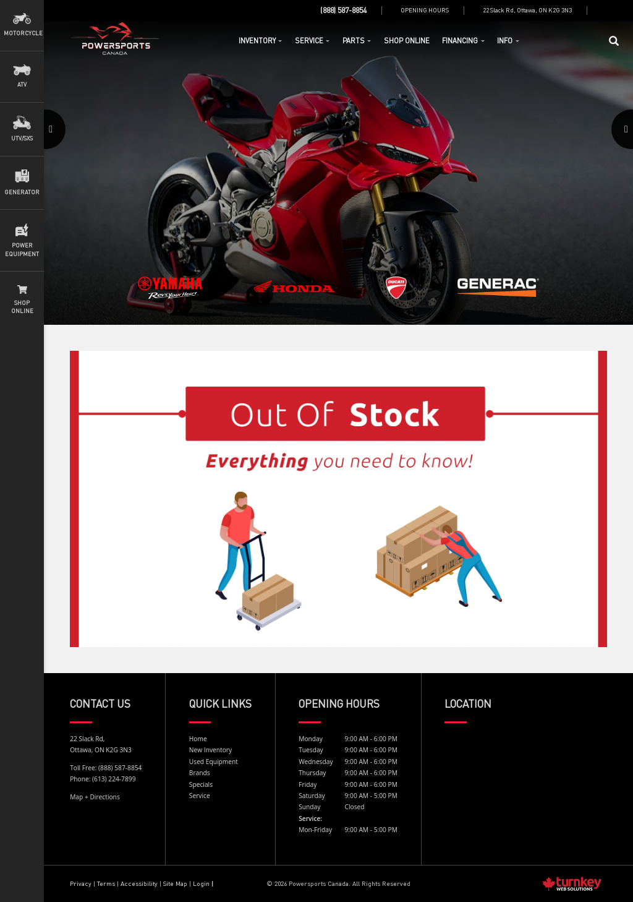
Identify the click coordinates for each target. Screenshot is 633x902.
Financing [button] (463, 41)
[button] (64, 173)
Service (199, 795)
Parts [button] (357, 41)
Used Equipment (213, 761)
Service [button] (312, 41)
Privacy (80, 883)
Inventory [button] (261, 41)
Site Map (175, 883)
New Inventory (210, 749)
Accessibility (140, 883)
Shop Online (407, 41)
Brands (199, 772)
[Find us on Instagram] (614, 10)
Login (201, 883)
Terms (106, 883)
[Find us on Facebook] (605, 10)
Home (115, 38)
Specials (201, 784)
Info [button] (508, 41)
